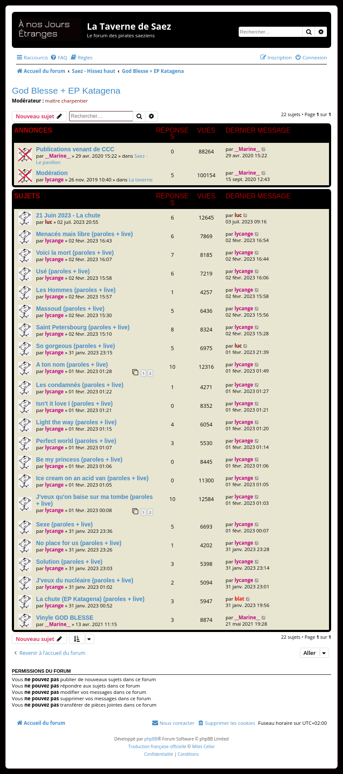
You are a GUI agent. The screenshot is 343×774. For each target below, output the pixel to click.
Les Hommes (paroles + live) (76, 290)
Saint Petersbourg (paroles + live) (83, 327)
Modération (52, 173)
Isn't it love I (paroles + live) (74, 403)
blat (239, 599)
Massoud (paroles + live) (70, 308)
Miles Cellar (203, 746)
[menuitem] (58, 57)
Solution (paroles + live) (69, 561)
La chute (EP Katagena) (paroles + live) (90, 599)
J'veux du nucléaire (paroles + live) (84, 580)
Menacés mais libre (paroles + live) (84, 234)
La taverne (141, 179)
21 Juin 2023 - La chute (68, 215)
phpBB (150, 739)
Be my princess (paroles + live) (79, 459)
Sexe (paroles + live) (64, 524)
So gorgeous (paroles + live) (75, 345)
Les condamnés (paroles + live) (79, 384)
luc (48, 222)
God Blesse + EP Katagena (66, 90)
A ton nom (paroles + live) (72, 364)
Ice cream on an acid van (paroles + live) (92, 478)
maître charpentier (66, 100)
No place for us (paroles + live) (78, 543)
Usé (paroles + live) (63, 271)
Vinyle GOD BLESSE (64, 617)
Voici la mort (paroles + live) (75, 252)
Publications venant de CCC (75, 149)
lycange (54, 179)
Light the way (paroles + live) (76, 422)
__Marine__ (57, 156)
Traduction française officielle (157, 746)
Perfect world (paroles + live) (76, 440)
